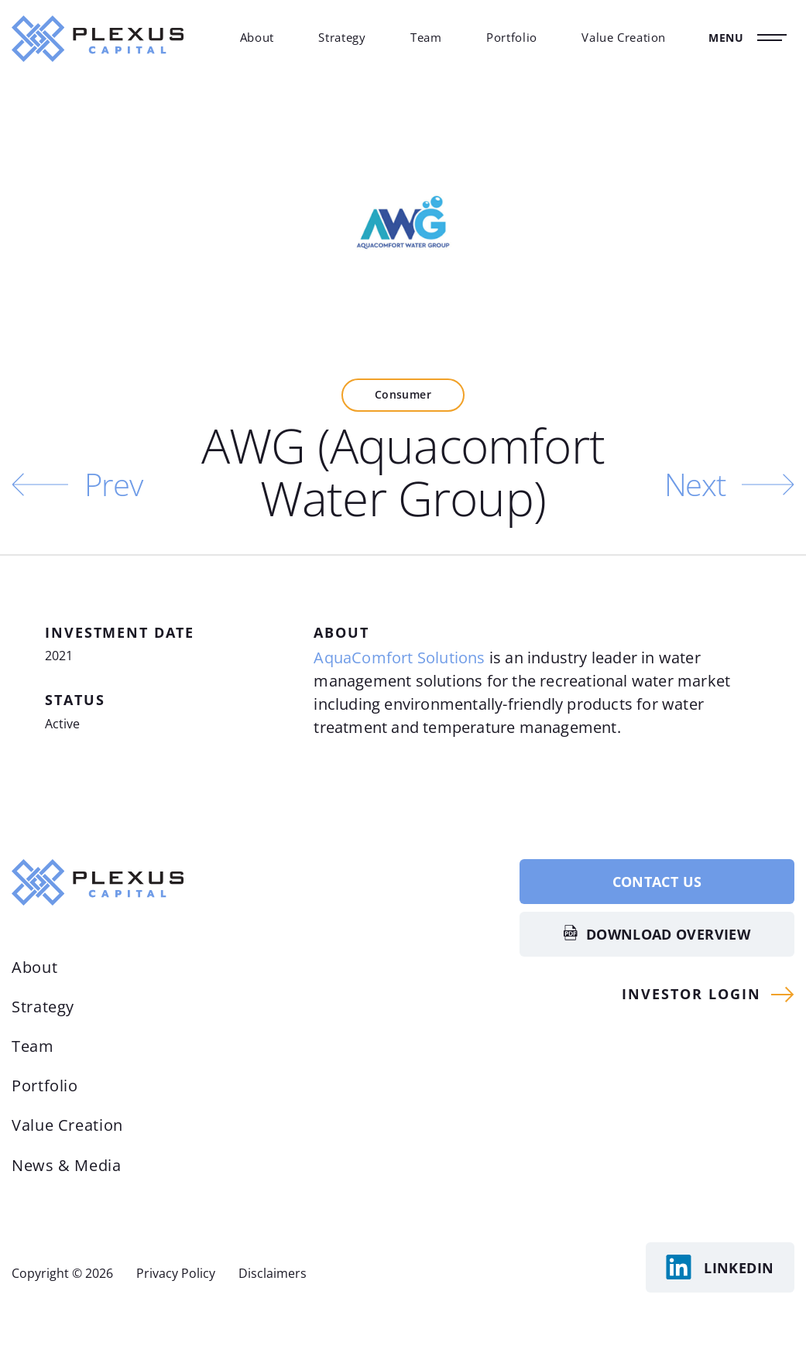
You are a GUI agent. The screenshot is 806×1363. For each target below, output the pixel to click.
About (257, 37)
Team (426, 37)
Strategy (341, 37)
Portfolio (511, 37)
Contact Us (657, 881)
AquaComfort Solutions (399, 657)
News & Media (67, 1165)
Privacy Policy (175, 1273)
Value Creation (623, 37)
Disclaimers (272, 1273)
